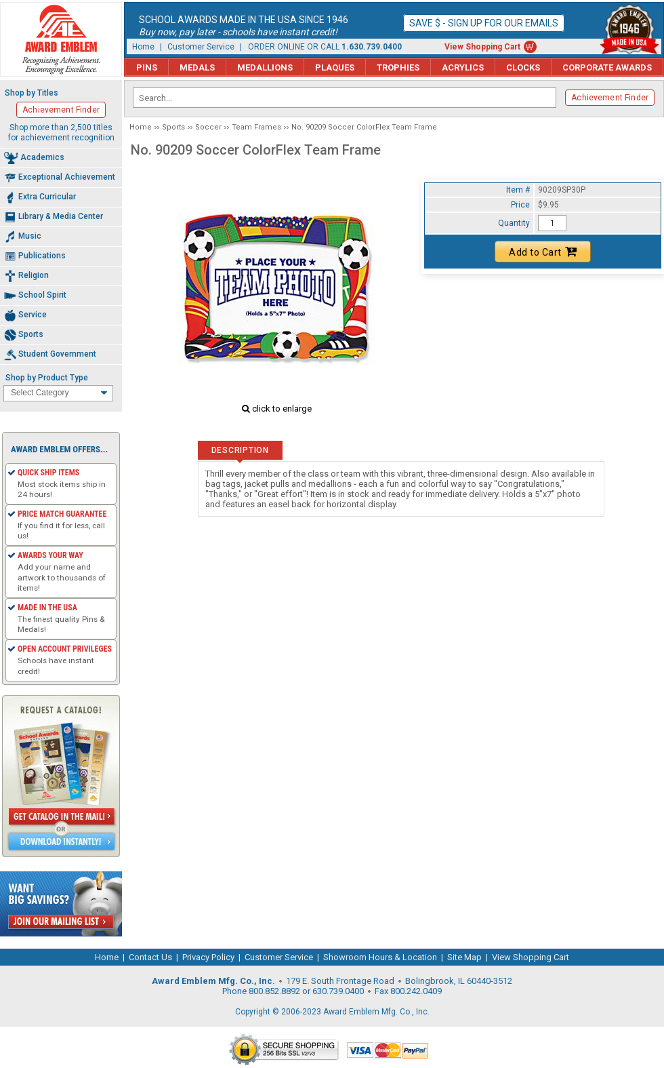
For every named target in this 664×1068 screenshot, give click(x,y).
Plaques (334, 67)
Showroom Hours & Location (380, 957)
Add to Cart (543, 251)
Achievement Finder (609, 97)
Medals (197, 67)
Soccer (208, 127)
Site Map (464, 957)
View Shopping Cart (482, 47)
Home (143, 47)
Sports (173, 127)
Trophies (398, 67)
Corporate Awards (607, 67)
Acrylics (463, 67)
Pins (146, 67)
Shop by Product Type (46, 377)
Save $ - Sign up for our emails (483, 23)
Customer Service (200, 47)
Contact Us (150, 957)
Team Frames (256, 127)
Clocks (523, 67)
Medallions (265, 67)
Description (240, 450)
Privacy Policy (208, 957)
